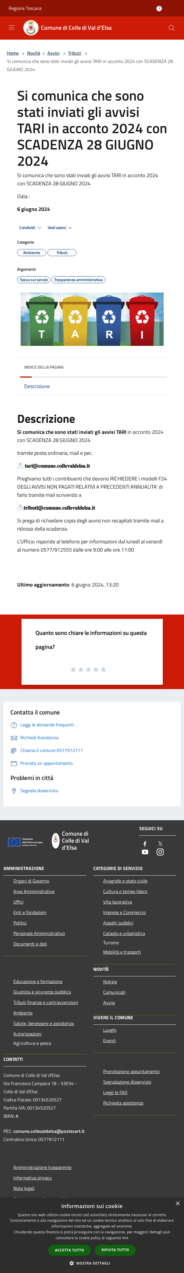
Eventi (109, 1040)
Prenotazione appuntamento (131, 1071)
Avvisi (53, 53)
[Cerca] (171, 27)
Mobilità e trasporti (122, 951)
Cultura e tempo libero (125, 891)
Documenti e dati (30, 943)
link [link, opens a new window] (125, 1237)
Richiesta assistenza (123, 1102)
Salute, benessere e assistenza (43, 1023)
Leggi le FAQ (115, 1092)
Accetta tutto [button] (69, 1250)
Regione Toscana (25, 8)
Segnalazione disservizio (127, 1081)
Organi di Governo (31, 880)
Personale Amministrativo (39, 933)
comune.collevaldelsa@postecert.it (49, 1131)
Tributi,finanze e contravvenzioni (45, 1002)
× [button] (177, 1204)
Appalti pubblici (118, 922)
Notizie (110, 981)
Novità (33, 53)
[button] (92, 1263)
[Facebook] (145, 844)
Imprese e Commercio (124, 912)
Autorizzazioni (27, 1033)
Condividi (31, 227)
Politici (20, 922)
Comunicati (114, 992)
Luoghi (110, 1030)
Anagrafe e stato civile (125, 880)
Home (13, 53)
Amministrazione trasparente (42, 1167)
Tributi (74, 53)
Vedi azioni (61, 227)
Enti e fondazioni (30, 912)
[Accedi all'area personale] (159, 9)
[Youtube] (145, 852)
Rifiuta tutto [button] (115, 1249)
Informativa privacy (32, 1177)
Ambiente (23, 1012)
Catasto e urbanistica (124, 933)
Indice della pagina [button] (43, 367)
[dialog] (92, 1235)
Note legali (24, 1188)
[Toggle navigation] (11, 27)
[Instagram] (160, 852)
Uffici (18, 901)
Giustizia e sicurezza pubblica (42, 991)
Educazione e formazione (37, 981)
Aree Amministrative (34, 891)
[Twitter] (160, 844)
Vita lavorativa (117, 901)
